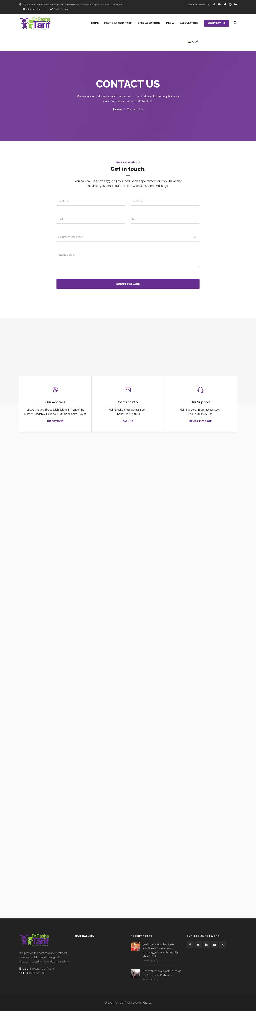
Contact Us (216, 23)
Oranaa (147, 1002)
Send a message (200, 421)
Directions (55, 421)
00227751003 (59, 9)
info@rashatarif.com (34, 9)
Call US (127, 421)
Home (117, 109)
